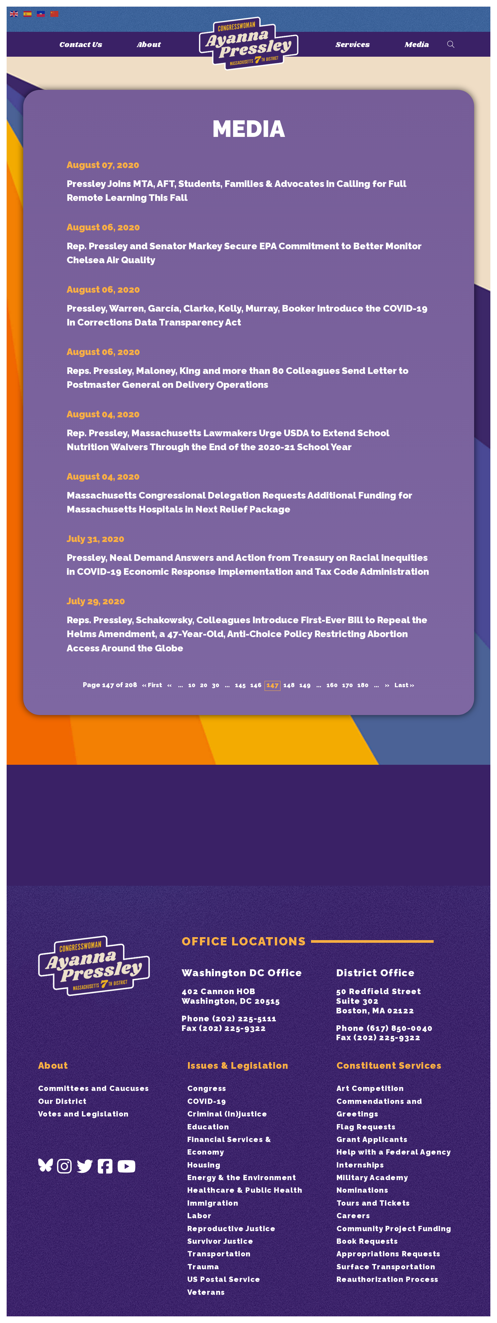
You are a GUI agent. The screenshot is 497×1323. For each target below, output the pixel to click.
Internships (362, 1165)
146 (255, 791)
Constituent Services (394, 1051)
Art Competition (373, 1075)
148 (289, 791)
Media (418, 44)
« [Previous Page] (163, 791)
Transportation (221, 1254)
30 (213, 791)
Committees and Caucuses (98, 1075)
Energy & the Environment (245, 1165)
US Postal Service (227, 1279)
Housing (205, 1152)
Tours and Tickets (377, 1203)
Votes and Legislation (87, 1101)
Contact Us (79, 44)
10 (187, 791)
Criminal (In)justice (230, 1101)
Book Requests (370, 1254)
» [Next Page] (393, 791)
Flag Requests (369, 1113)
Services (351, 44)
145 (238, 791)
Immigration (215, 1203)
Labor (200, 1215)
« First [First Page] (145, 791)
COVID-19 (208, 1088)
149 (306, 791)
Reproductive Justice (235, 1228)
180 (367, 791)
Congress (208, 1075)
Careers (354, 1215)
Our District (64, 1088)
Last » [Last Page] (411, 791)
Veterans (207, 1292)
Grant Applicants (375, 1126)
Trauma (204, 1266)
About (151, 44)
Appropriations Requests (393, 1266)
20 (200, 791)
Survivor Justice (223, 1241)
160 (334, 791)
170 (351, 791)
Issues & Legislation (242, 1051)
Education (210, 1113)
